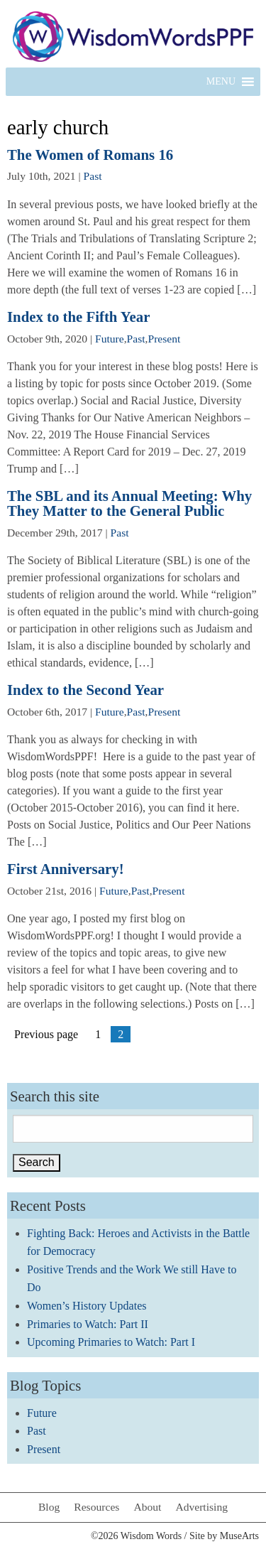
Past (93, 176)
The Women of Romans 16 (90, 154)
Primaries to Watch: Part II (87, 1324)
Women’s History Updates (86, 1306)
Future (109, 339)
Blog (49, 1507)
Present (164, 339)
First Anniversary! (65, 869)
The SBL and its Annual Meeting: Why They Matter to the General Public (129, 503)
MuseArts (239, 1536)
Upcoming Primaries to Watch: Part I (111, 1342)
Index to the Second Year (85, 689)
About (147, 1507)
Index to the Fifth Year (78, 316)
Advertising (201, 1507)
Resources (96, 1507)
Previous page (46, 1034)
